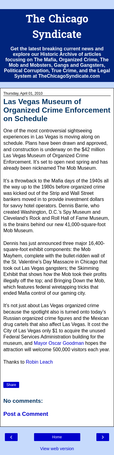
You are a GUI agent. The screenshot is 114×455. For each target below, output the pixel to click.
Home (57, 437)
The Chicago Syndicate (57, 27)
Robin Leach (39, 362)
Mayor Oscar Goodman (59, 343)
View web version (57, 448)
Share (11, 385)
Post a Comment (25, 414)
